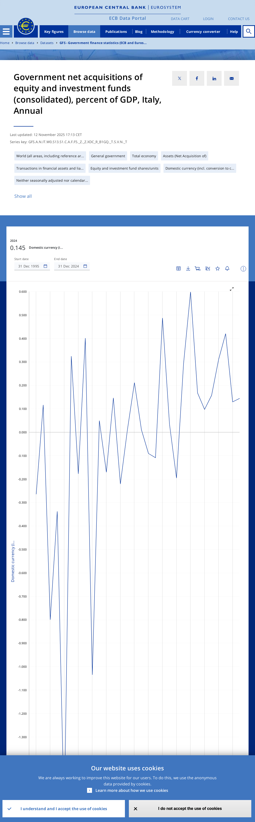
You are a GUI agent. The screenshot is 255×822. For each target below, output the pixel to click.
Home (4, 43)
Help (234, 31)
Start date (21, 259)
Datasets (47, 43)
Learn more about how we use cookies (131, 790)
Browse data (84, 31)
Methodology (162, 31)
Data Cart (180, 18)
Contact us (239, 18)
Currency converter (203, 31)
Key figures (54, 31)
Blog (139, 31)
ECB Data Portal (127, 18)
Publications (116, 31)
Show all (23, 196)
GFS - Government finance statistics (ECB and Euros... (103, 43)
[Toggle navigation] (6, 31)
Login (208, 18)
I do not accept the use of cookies (190, 808)
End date (60, 259)
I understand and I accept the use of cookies (64, 808)
